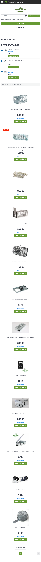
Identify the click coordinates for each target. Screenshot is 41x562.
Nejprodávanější (10, 84)
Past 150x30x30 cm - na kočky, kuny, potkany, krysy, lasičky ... (20, 147)
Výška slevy (22, 84)
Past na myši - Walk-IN (20, 489)
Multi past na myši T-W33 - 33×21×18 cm (20, 261)
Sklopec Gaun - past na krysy (20, 223)
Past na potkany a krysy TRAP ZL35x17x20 (20, 109)
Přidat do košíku (13, 56)
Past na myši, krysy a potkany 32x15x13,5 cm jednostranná (20, 70)
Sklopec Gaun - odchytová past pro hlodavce (20, 185)
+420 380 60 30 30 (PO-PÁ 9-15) (14, 1)
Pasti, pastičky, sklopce (10, 19)
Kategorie (20, 23)
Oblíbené (4, 84)
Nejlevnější (16, 84)
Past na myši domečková (13, 49)
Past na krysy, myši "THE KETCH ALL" (20, 413)
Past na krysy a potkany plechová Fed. (16, 60)
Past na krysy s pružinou (20, 375)
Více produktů (20, 548)
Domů (2, 19)
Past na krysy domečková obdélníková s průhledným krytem (20, 337)
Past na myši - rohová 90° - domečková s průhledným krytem (20, 451)
